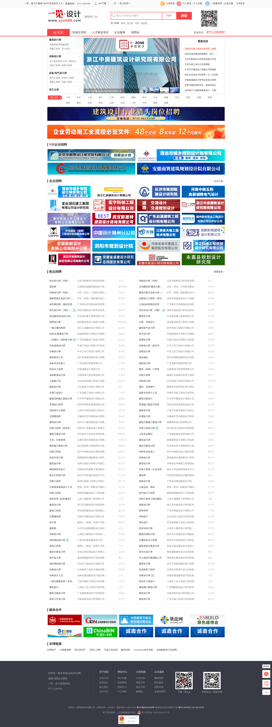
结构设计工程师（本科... (151, 298)
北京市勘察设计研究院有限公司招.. (201, 59)
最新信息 (203, 41)
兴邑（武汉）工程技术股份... (181, 286)
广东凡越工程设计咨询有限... (181, 599)
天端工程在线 (110, 649)
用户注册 (122, 678)
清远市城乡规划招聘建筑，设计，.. (201, 54)
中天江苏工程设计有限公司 (180, 345)
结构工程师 (55, 65)
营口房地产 (80, 649)
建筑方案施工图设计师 (150, 422)
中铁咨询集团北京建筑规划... (181, 475)
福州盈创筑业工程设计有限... (91, 322)
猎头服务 (158, 682)
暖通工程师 (55, 82)
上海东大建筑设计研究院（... (181, 528)
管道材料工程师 (147, 569)
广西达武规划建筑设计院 (179, 481)
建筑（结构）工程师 (149, 369)
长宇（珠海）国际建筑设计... (181, 292)
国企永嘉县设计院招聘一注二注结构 (201, 74)
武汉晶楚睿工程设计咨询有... (181, 522)
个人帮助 (122, 691)
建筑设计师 (144, 316)
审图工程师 (55, 48)
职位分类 (140, 687)
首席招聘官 (160, 691)
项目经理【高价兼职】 (60, 498)
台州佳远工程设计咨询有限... (181, 516)
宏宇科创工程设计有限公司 (180, 328)
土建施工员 (55, 381)
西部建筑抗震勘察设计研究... (91, 457)
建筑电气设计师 (147, 328)
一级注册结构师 (57, 328)
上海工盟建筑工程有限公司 (90, 498)
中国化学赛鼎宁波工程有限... (181, 569)
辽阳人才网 (94, 649)
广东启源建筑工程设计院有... (91, 339)
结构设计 (143, 516)
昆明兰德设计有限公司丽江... (91, 463)
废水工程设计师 (57, 475)
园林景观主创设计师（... (61, 298)
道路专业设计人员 (148, 392)
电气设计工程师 (147, 493)
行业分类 (140, 678)
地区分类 (140, 682)
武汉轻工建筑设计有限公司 (90, 563)
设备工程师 (67, 82)
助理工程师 (67, 65)
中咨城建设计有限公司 (88, 369)
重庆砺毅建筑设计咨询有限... (181, 552)
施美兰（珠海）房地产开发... (91, 522)
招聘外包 (158, 687)
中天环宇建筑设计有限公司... (91, 398)
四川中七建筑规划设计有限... (91, 422)
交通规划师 (55, 416)
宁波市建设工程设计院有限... (91, 581)
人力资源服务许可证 (126, 712)
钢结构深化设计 (57, 469)
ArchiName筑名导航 (143, 649)
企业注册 (228, 3)
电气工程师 (55, 78)
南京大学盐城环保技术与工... (181, 469)
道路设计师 (144, 481)
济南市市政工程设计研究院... (181, 392)
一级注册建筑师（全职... (61, 581)
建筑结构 (125, 649)
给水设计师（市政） (59, 280)
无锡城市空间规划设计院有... (91, 416)
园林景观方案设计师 (149, 546)
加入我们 (103, 687)
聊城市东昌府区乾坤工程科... (181, 375)
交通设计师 (144, 416)
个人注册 (197, 3)
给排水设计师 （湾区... (152, 310)
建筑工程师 (55, 510)
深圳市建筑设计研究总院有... (91, 310)
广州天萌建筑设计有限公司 (180, 510)
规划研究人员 (56, 357)
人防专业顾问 (145, 434)
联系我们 (103, 682)
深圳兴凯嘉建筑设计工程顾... (181, 298)
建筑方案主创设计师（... (151, 292)
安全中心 (122, 687)
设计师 (130, 23)
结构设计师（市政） (149, 280)
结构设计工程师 (57, 410)
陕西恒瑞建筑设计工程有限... (91, 493)
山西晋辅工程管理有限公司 (180, 369)
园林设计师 (144, 363)
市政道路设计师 (57, 345)
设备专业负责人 (57, 363)
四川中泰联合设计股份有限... (91, 451)
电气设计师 (144, 333)
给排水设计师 (56, 457)
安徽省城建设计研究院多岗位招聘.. (201, 80)
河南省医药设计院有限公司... (181, 593)
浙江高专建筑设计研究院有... (91, 504)
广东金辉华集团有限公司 (89, 363)
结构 (137, 23)
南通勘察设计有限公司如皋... (181, 440)
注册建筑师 (55, 516)
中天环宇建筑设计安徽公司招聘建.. (201, 69)
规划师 (144, 23)
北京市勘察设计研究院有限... (91, 280)
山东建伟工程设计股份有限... (91, 569)
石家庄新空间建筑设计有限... (91, 440)
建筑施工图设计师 (58, 445)
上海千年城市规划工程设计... (91, 410)
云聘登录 (240, 3)
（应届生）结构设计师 (62, 339)
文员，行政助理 (57, 440)
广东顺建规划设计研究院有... (181, 587)
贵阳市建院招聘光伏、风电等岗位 (200, 85)
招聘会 (135, 32)
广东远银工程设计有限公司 (90, 392)
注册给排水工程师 (148, 540)
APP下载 (102, 3)
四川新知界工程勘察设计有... (91, 445)
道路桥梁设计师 (57, 375)
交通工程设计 (56, 392)
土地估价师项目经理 (149, 304)
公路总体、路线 (147, 487)
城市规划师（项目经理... (61, 304)
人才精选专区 (100, 32)
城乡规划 (143, 357)
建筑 (123, 23)
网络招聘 (158, 678)
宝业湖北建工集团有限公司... (91, 316)
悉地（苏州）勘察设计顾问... (91, 487)
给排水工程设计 (147, 581)
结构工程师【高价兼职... (151, 498)
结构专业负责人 (147, 451)
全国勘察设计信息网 (166, 649)
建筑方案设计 (145, 398)
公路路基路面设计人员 (60, 487)
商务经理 (143, 510)
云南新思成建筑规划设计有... (91, 286)
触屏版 (139, 691)
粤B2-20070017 (185, 707)
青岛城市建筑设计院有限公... (91, 510)
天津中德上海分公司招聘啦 (197, 64)
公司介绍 (103, 678)
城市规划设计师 (59, 540)
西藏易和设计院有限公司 (179, 422)
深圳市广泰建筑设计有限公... (91, 428)
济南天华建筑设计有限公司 (90, 516)
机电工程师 (55, 546)
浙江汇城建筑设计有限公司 (90, 328)
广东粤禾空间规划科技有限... (91, 304)
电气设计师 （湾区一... (62, 310)
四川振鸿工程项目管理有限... (181, 428)
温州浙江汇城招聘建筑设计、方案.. (201, 90)
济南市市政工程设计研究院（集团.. (201, 48)
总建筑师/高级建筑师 (59, 44)
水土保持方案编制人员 (150, 557)
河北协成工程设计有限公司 (180, 381)
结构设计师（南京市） (150, 345)
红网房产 (51, 649)
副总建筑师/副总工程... (60, 316)
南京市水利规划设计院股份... (181, 534)
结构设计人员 (56, 575)
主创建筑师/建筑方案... (150, 286)
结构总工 (72, 61)
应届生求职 (79, 32)
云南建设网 (65, 649)
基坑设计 (143, 522)
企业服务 (119, 32)
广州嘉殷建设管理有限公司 (180, 434)
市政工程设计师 (148, 428)
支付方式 (103, 691)
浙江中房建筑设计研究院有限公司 (103, 91)
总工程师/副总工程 (58, 61)
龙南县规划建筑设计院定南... (91, 575)
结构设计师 (55, 351)
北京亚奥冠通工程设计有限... (91, 381)
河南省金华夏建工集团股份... (181, 463)
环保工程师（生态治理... (151, 469)
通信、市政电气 (147, 387)
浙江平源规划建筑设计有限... (181, 563)
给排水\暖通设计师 (58, 333)
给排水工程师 (68, 78)
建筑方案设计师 (57, 434)
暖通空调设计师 (147, 534)
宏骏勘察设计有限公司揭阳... (91, 333)
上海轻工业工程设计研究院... (181, 581)
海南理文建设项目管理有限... (181, 557)
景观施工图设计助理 (149, 404)
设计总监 (66, 48)
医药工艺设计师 (57, 599)
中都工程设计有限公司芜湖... (181, 339)
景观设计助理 (56, 404)
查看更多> (219, 271)
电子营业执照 (109, 712)
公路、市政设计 (147, 322)
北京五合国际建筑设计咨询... (91, 528)
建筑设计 (53, 587)
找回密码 (122, 682)
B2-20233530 (198, 707)
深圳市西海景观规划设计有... (91, 404)
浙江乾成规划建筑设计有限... (91, 357)
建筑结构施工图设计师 (60, 398)
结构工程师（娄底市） (60, 428)
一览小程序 (123, 3)
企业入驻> (219, 181)
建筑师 (142, 475)
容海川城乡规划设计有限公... (181, 546)
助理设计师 (55, 322)
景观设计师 (144, 339)
